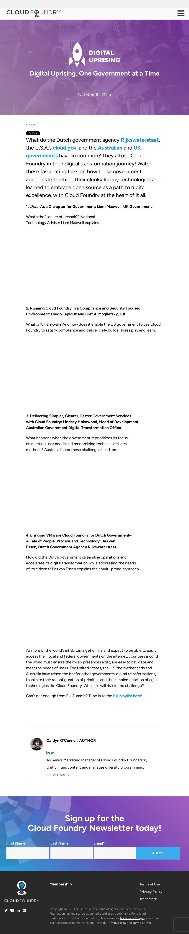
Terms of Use (150, 884)
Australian (110, 148)
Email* (115, 850)
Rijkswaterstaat (140, 140)
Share (31, 125)
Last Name (71, 850)
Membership (60, 884)
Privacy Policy (151, 892)
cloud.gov (64, 148)
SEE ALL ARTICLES (60, 775)
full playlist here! (127, 695)
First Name (27, 850)
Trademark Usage (132, 918)
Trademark (148, 899)
